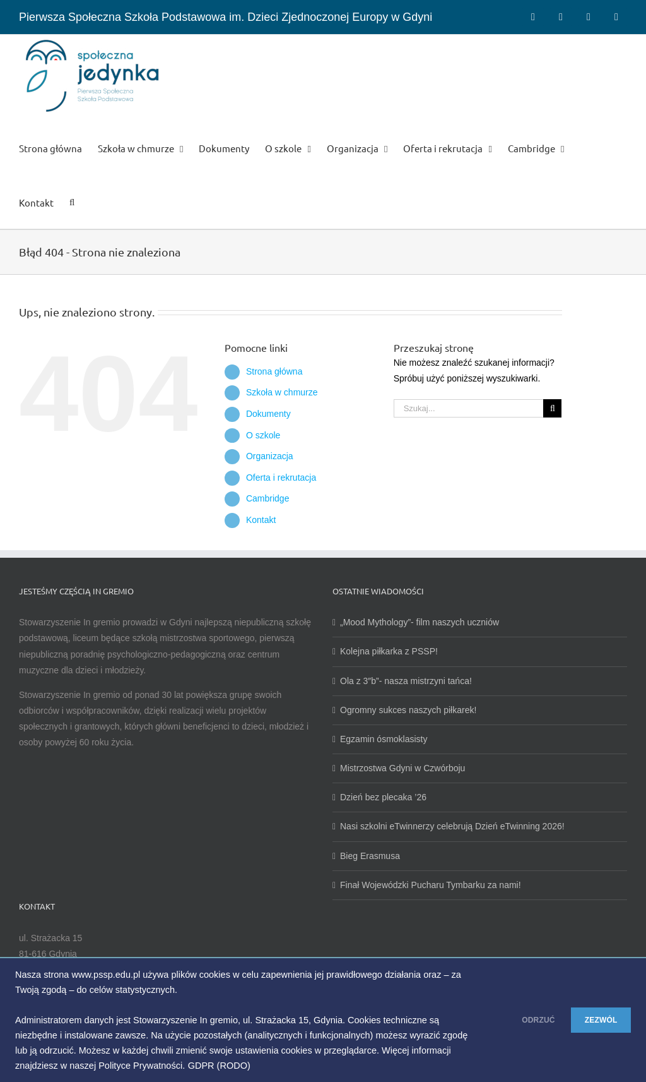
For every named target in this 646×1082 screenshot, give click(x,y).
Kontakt (261, 520)
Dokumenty (268, 414)
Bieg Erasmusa (370, 856)
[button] (71, 201)
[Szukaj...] (469, 408)
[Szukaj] (552, 408)
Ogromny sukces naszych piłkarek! (408, 710)
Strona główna (274, 371)
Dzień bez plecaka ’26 (383, 797)
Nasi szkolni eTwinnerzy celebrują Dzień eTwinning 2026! (452, 826)
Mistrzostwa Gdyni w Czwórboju (402, 768)
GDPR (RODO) (261, 1066)
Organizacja (269, 456)
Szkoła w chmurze (282, 392)
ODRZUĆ (512, 1020)
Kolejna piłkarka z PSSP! (389, 651)
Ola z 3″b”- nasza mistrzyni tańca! (406, 681)
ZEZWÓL (592, 1020)
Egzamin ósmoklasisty (384, 739)
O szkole (263, 435)
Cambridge (267, 498)
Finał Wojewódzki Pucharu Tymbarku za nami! (430, 885)
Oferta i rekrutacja (281, 477)
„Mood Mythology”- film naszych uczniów (419, 622)
